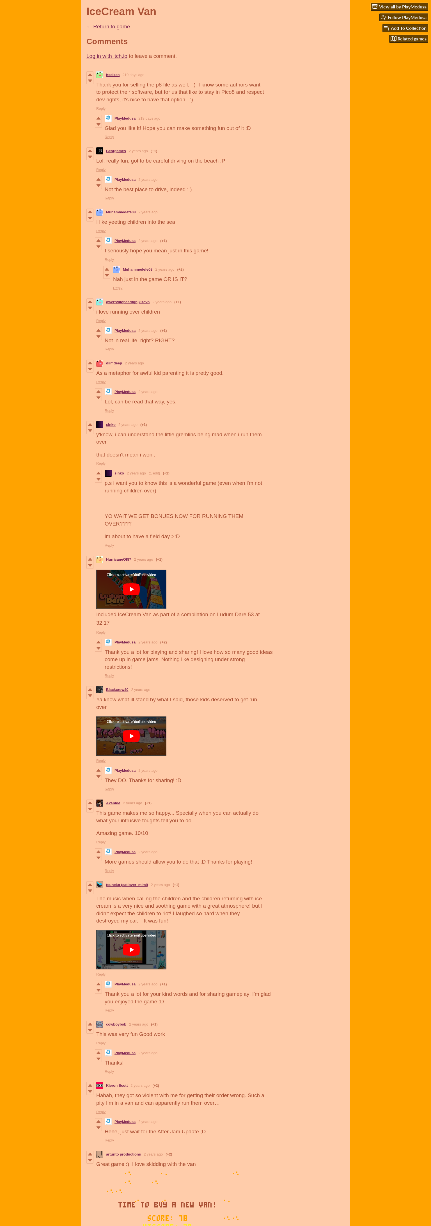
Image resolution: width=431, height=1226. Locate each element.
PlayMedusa (125, 118)
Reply (101, 108)
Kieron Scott (117, 1085)
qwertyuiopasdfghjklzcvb (128, 302)
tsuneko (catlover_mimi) (127, 885)
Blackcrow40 (117, 690)
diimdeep (114, 363)
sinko (111, 425)
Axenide (113, 803)
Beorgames (116, 151)
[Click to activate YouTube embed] (131, 589)
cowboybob (116, 1024)
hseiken (113, 75)
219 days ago (133, 75)
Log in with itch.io (106, 56)
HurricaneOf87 (118, 559)
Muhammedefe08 (121, 212)
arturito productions (123, 1154)
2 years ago (138, 151)
